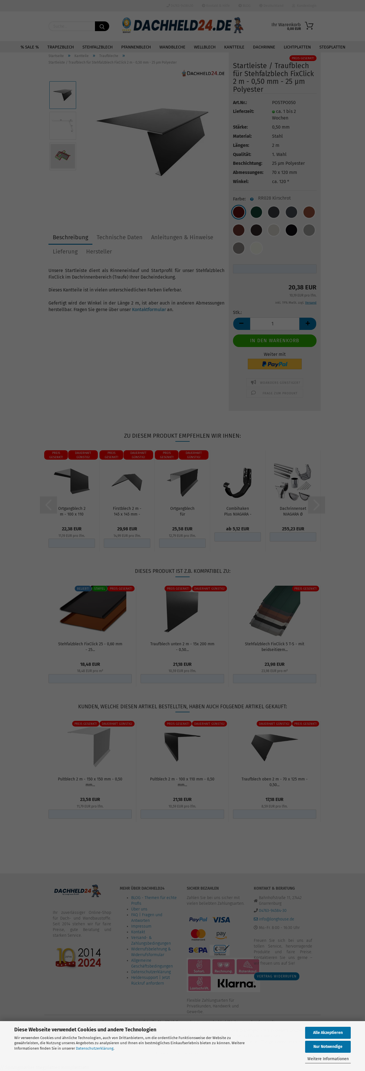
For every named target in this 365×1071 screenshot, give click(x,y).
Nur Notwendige (327, 1046)
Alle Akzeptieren (328, 1032)
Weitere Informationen (328, 1058)
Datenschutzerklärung (94, 1048)
